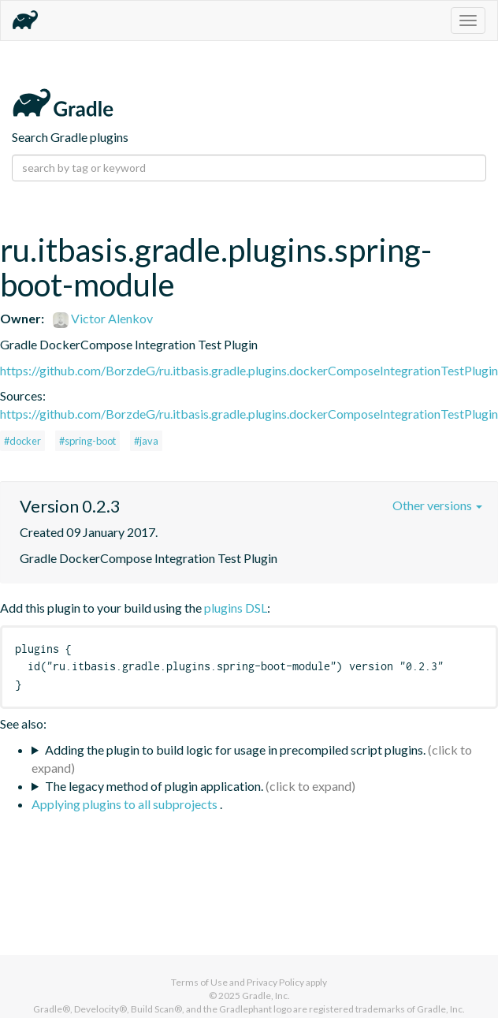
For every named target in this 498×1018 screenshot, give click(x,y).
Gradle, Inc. (266, 995)
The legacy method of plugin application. (154, 785)
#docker (22, 440)
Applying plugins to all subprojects (126, 803)
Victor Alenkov (103, 318)
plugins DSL (235, 607)
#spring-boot (87, 440)
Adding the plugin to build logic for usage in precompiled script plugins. (235, 749)
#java (146, 440)
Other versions (437, 505)
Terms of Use (199, 982)
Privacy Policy (275, 982)
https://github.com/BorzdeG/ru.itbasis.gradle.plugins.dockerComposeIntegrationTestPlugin (249, 370)
